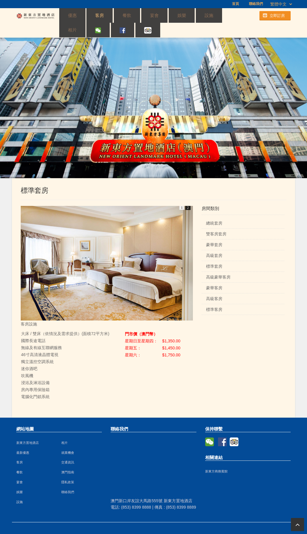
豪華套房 (214, 230)
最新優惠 (22, 438)
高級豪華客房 (218, 263)
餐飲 (106, 15)
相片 (183, 15)
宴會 (125, 15)
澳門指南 (67, 458)
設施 (164, 15)
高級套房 (214, 241)
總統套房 (214, 209)
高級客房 (214, 284)
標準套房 (214, 252)
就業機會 (67, 438)
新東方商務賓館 (216, 457)
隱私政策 (67, 468)
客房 (87, 15)
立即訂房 (277, 15)
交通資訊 (67, 448)
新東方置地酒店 (27, 428)
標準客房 (214, 295)
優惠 (68, 15)
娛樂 (145, 15)
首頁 (235, 4)
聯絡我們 (256, 4)
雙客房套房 (216, 220)
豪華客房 (214, 274)
